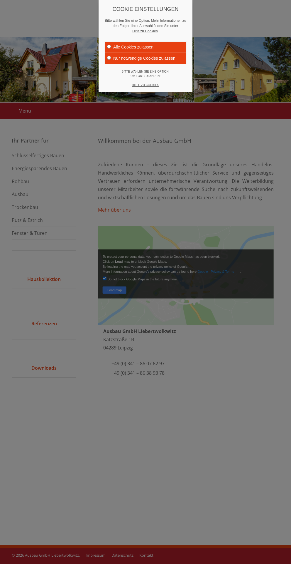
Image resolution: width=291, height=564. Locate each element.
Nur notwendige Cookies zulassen (141, 58)
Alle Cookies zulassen (130, 46)
